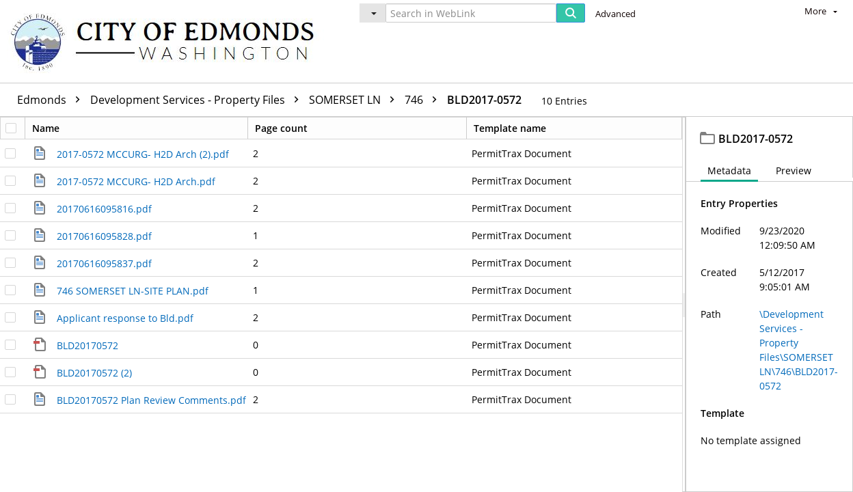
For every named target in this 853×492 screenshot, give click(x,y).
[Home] (169, 41)
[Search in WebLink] (470, 13)
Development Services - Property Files (198, 99)
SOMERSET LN (355, 99)
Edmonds (52, 99)
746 (424, 99)
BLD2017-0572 (484, 99)
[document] (769, 304)
